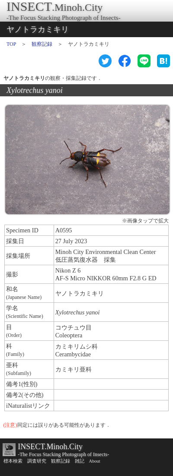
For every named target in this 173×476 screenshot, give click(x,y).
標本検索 (12, 461)
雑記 (79, 461)
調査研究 (36, 461)
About (94, 461)
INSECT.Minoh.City (50, 446)
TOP (11, 44)
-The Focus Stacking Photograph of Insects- (63, 454)
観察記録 (42, 44)
